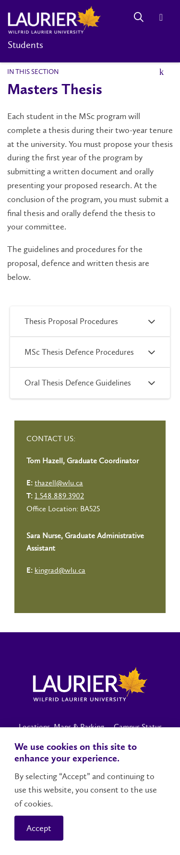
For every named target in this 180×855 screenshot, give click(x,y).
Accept (38, 828)
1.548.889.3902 (59, 495)
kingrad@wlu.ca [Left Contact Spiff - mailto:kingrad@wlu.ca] (60, 570)
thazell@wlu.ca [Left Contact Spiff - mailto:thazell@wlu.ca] (59, 482)
